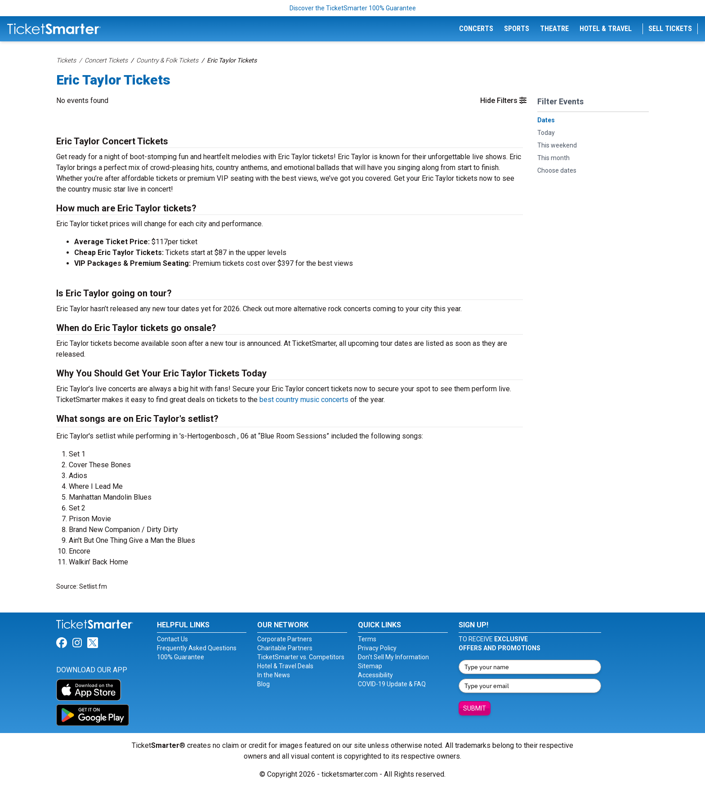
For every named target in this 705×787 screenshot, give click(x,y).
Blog (263, 684)
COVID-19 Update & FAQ (392, 684)
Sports (516, 28)
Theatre (554, 28)
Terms (367, 639)
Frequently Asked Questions (196, 648)
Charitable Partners (284, 648)
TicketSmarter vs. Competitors (300, 657)
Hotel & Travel (606, 28)
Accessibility (375, 675)
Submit (474, 708)
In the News (273, 675)
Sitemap (370, 666)
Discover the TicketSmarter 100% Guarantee (353, 8)
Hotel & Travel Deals (285, 666)
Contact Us (172, 639)
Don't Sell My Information (393, 657)
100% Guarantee (180, 657)
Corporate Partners (284, 639)
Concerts (476, 28)
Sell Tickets (670, 28)
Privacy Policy (377, 648)
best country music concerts (303, 399)
